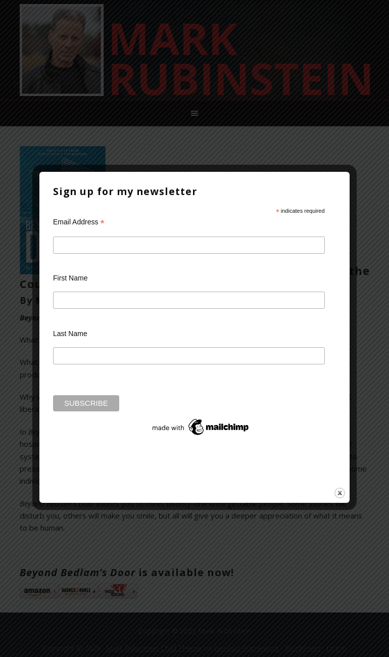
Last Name (70, 334)
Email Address (79, 222)
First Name (70, 278)
